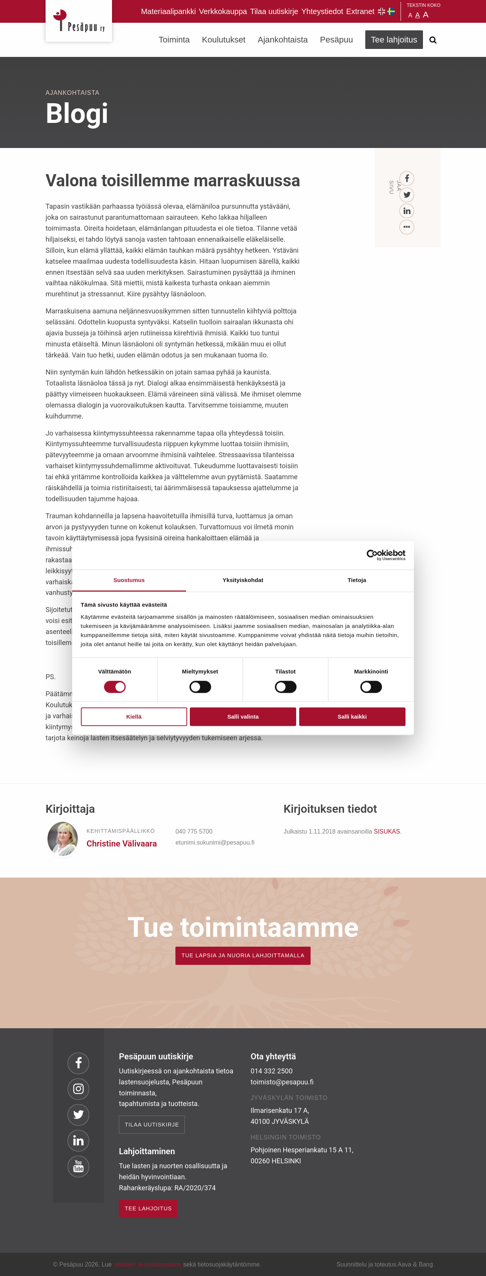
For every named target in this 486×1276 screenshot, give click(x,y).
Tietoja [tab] (357, 580)
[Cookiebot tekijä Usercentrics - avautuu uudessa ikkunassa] (372, 555)
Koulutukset (224, 39)
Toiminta (174, 39)
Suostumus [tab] (129, 580)
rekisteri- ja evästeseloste (147, 1264)
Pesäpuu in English (381, 11)
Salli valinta (243, 717)
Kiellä (133, 717)
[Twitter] (407, 195)
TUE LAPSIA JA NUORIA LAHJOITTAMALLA (243, 955)
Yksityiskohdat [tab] (242, 580)
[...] (407, 227)
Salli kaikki (352, 717)
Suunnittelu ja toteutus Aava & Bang (384, 1264)
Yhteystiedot (322, 11)
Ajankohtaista (283, 39)
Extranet (360, 11)
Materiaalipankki (168, 11)
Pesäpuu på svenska (391, 11)
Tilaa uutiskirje (274, 11)
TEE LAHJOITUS (148, 1208)
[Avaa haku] (433, 40)
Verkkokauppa (223, 11)
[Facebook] (407, 179)
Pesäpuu (79, 21)
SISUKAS (387, 831)
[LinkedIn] (407, 211)
